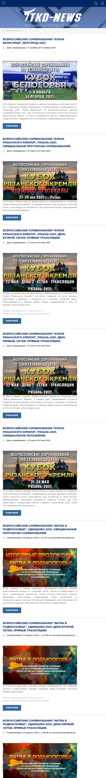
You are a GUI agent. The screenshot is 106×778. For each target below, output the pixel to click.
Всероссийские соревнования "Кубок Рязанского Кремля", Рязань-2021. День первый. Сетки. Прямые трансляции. (34, 337)
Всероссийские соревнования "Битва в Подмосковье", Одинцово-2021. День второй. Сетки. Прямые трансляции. (38, 627)
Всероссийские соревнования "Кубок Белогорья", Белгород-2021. (33, 41)
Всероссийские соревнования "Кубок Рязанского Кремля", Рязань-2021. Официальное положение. (33, 432)
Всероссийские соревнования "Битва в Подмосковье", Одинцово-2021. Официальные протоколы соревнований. (40, 529)
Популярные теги (15, 31)
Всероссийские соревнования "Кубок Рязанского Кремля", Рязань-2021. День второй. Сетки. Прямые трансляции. (34, 234)
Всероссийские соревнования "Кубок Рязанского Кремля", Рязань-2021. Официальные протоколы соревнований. (37, 143)
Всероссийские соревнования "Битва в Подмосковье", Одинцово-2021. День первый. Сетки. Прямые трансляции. (39, 724)
